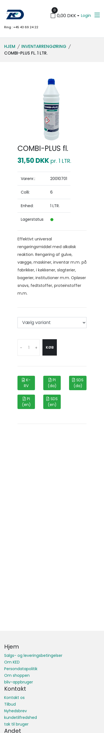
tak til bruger (16, 724)
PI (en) (26, 401)
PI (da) (52, 383)
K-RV (26, 383)
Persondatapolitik (20, 669)
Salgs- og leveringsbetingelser (33, 655)
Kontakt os (14, 697)
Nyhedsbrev (15, 711)
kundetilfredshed (20, 717)
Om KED (12, 662)
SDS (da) (77, 383)
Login (86, 15)
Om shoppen (17, 675)
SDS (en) (52, 401)
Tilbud (10, 704)
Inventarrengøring (43, 46)
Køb (50, 347)
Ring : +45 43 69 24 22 (21, 27)
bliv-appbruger (18, 682)
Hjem (9, 46)
